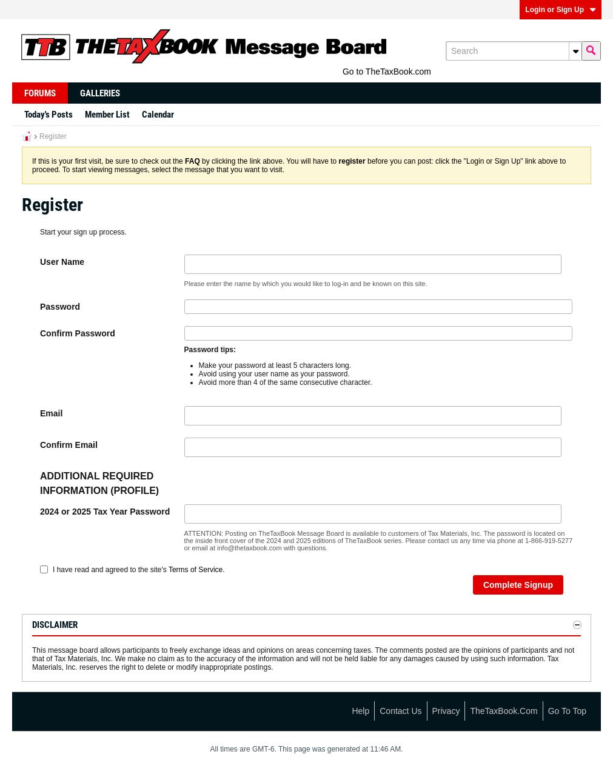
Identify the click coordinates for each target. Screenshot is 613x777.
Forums (40, 93)
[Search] (513, 51)
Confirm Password (77, 333)
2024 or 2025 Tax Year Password (105, 511)
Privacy (446, 711)
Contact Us (400, 711)
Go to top (567, 711)
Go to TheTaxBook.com (387, 71)
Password (60, 307)
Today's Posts (48, 114)
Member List (107, 114)
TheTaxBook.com (503, 711)
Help (360, 711)
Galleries (100, 93)
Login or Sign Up (560, 9)
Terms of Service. (197, 569)
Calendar (158, 114)
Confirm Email (69, 445)
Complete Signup (518, 585)
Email (51, 413)
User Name (62, 262)
